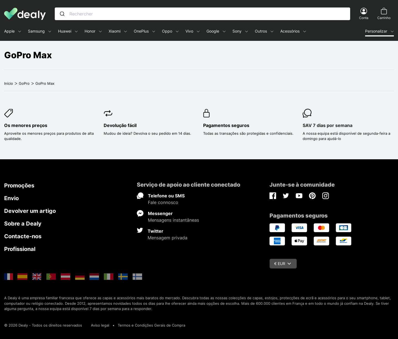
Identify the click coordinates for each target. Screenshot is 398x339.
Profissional (19, 249)
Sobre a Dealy (22, 223)
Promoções (19, 185)
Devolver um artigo (30, 211)
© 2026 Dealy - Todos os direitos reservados (43, 325)
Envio (11, 198)
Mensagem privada (167, 237)
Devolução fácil (120, 125)
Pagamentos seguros (226, 125)
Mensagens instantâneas (173, 220)
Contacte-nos (22, 236)
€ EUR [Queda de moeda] (282, 263)
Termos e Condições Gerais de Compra (151, 325)
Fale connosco (163, 202)
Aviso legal (100, 325)
